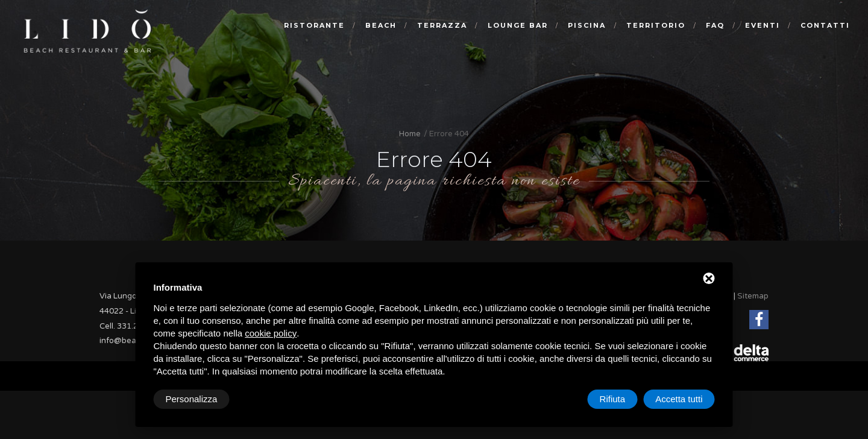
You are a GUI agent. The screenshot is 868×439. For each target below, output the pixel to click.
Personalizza (192, 399)
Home (410, 134)
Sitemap (753, 296)
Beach (381, 25)
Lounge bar (518, 25)
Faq (715, 25)
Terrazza (442, 25)
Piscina (587, 25)
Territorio (655, 25)
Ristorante (314, 25)
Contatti (825, 25)
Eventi (762, 25)
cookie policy (271, 333)
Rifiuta (613, 399)
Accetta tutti (678, 399)
